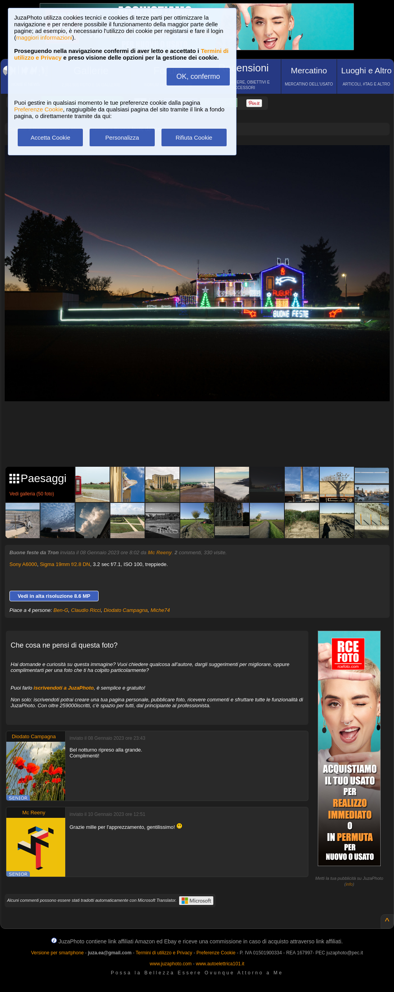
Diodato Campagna (126, 610)
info (349, 884)
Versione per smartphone (57, 953)
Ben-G (60, 610)
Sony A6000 (23, 564)
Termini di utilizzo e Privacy (164, 953)
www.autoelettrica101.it (220, 964)
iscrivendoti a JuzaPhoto (64, 688)
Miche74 (160, 610)
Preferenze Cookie (38, 109)
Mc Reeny (160, 552)
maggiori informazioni (44, 37)
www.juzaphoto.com (171, 964)
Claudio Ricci (86, 610)
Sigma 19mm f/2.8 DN (65, 564)
